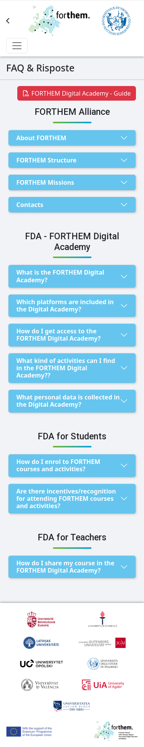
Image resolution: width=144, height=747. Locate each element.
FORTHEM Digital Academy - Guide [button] (76, 93)
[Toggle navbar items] (17, 45)
